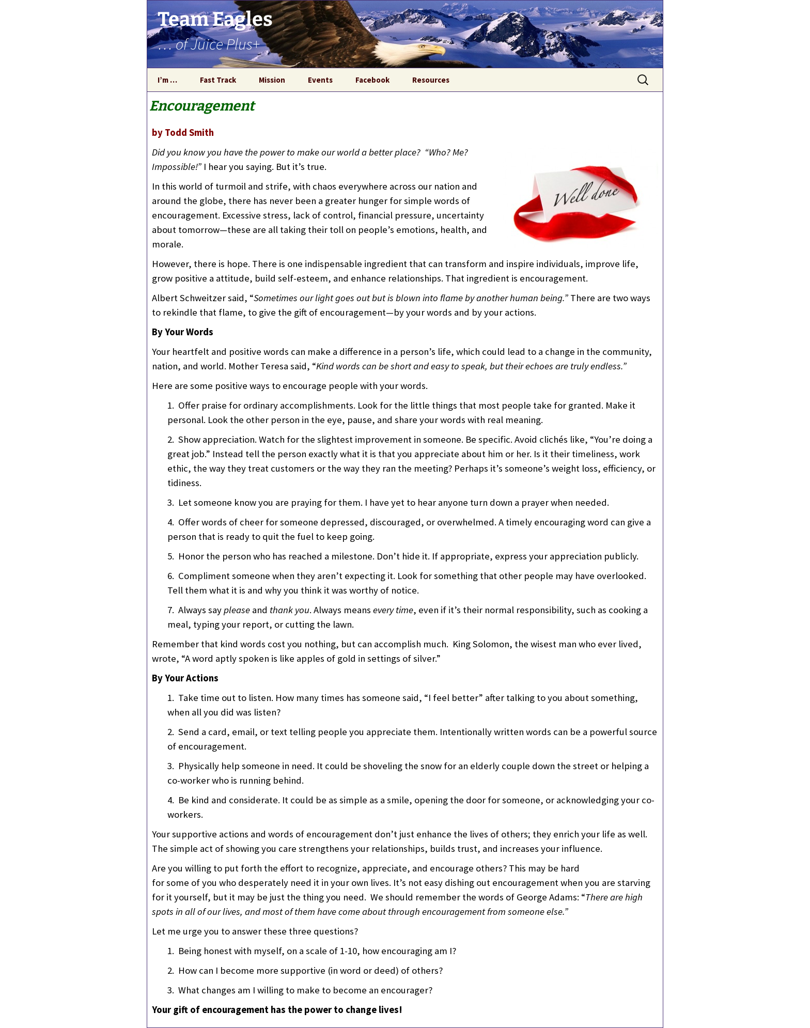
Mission (272, 80)
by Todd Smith (183, 132)
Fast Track (218, 80)
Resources (430, 80)
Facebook (372, 80)
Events (320, 80)
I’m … (167, 80)
